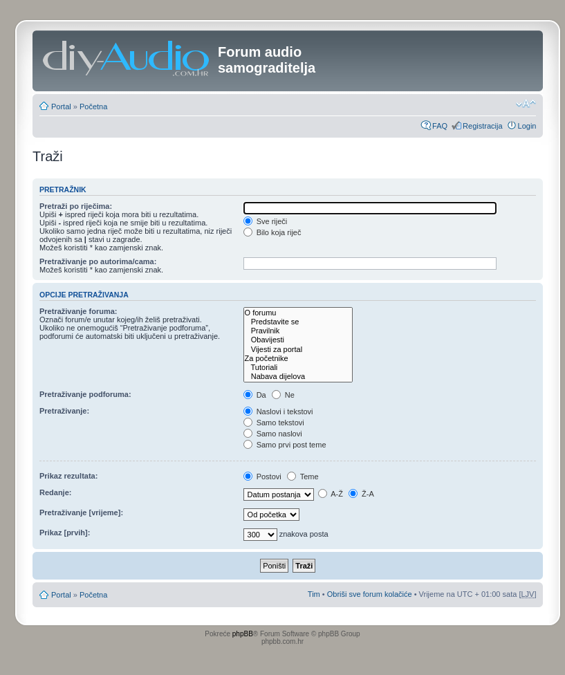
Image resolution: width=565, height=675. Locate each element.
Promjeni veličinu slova (526, 104)
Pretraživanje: (64, 411)
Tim (314, 594)
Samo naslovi (272, 433)
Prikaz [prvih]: (64, 532)
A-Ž (330, 494)
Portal (61, 106)
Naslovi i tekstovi (278, 411)
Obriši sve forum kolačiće (369, 594)
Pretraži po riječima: (75, 206)
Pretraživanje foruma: (78, 311)
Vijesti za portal (298, 349)
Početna (93, 106)
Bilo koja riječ (272, 232)
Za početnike (298, 358)
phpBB (242, 634)
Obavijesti (298, 339)
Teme (303, 476)
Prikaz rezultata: (68, 476)
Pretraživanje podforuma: (85, 394)
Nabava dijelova (298, 376)
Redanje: (55, 492)
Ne (283, 395)
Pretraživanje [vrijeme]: (81, 512)
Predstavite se (298, 321)
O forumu (298, 312)
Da (254, 395)
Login (527, 126)
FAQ (439, 126)
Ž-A (361, 494)
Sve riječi (265, 221)
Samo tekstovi (273, 422)
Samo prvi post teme (284, 445)
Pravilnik (298, 330)
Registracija (482, 126)
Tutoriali (298, 367)
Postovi (262, 476)
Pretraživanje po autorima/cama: (97, 261)
